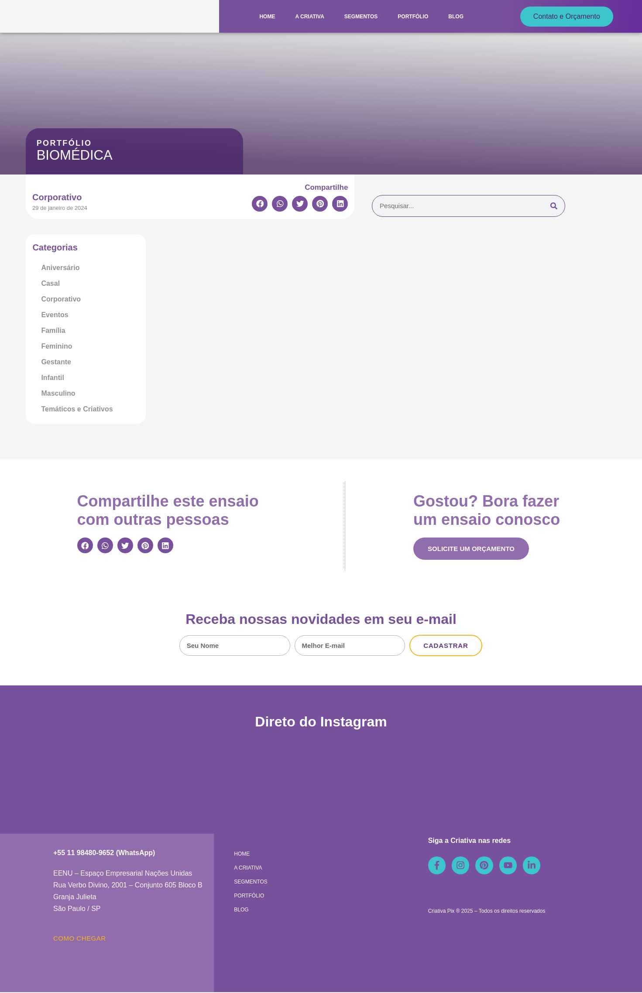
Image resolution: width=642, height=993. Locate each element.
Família (53, 330)
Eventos (54, 314)
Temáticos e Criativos (77, 409)
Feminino (56, 346)
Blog (455, 17)
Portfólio (413, 17)
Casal (50, 283)
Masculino (58, 393)
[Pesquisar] (554, 205)
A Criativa (309, 17)
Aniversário (60, 267)
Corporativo (61, 299)
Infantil (52, 377)
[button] (260, 204)
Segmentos (361, 17)
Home (267, 17)
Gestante (56, 362)
